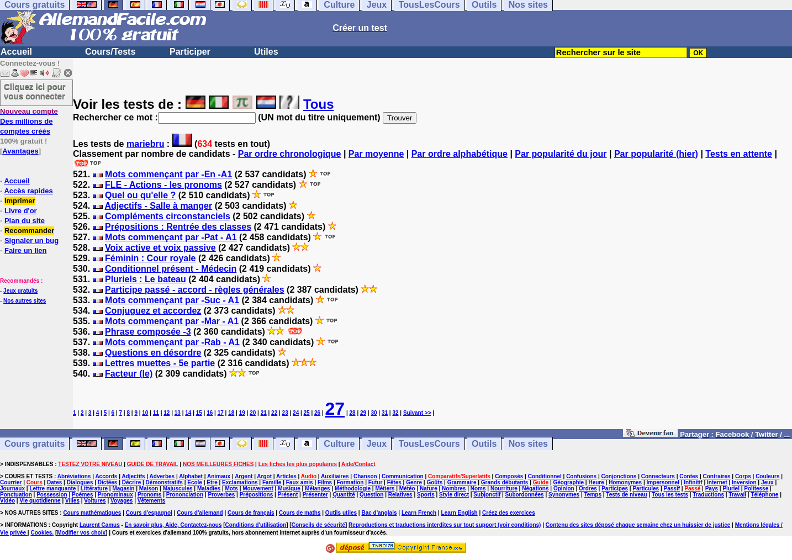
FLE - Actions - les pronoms (163, 184)
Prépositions (256, 495)
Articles (286, 476)
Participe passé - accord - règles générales (194, 289)
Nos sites (528, 443)
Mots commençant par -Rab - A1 (172, 342)
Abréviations (74, 476)
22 (274, 413)
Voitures (94, 501)
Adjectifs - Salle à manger (158, 205)
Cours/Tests (110, 51)
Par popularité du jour (560, 154)
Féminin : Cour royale (150, 258)
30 (374, 413)
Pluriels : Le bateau (145, 279)
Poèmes (82, 495)
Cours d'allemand (200, 513)
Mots (231, 488)
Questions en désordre (153, 352)
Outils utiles (341, 513)
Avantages (20, 151)
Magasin (123, 488)
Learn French (419, 513)
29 (363, 413)
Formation (350, 482)
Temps (592, 495)
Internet (717, 482)
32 (395, 413)
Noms (478, 488)
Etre (212, 482)
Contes (688, 476)
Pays (711, 488)
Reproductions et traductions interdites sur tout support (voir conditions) (445, 525)
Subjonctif (486, 495)
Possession (51, 495)
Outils (484, 443)
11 (156, 413)
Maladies (208, 488)
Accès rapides (28, 191)
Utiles (266, 51)
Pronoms (149, 495)
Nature (428, 488)
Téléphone (764, 495)
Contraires (717, 476)
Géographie (568, 482)
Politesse (756, 488)
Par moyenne (376, 154)
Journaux (12, 488)
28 (352, 413)
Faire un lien (25, 250)
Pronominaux (115, 495)
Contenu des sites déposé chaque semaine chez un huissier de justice (638, 525)
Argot (264, 476)
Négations (535, 488)
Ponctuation (16, 495)
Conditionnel (545, 476)
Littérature (94, 488)
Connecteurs (658, 476)
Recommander (29, 230)
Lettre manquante (52, 488)
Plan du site (24, 220)
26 (317, 413)
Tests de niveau (626, 495)
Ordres (588, 488)
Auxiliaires (335, 476)
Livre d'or (20, 211)
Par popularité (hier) (656, 154)
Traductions (708, 495)
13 (178, 413)
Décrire (131, 482)
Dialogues (80, 482)
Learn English (459, 513)
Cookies (41, 533)
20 (253, 413)
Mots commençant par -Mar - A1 (172, 321)
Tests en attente (738, 154)
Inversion (744, 482)
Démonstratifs (164, 482)
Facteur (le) (128, 373)
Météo (407, 488)
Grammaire (462, 482)
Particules (645, 488)
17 (221, 413)
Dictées (108, 482)
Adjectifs (133, 476)
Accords (106, 476)
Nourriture (504, 488)
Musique (289, 488)
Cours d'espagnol (149, 513)
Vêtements (152, 501)
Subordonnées (524, 495)
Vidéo (7, 501)
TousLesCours (429, 443)
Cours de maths (300, 513)
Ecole (194, 482)
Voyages (121, 501)
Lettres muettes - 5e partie (160, 363)
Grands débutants (505, 482)
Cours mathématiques (92, 513)
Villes (72, 501)
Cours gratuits (34, 443)
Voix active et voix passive (160, 247)
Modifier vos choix (81, 533)
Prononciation (184, 495)
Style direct (454, 495)
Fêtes (394, 482)
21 (264, 413)
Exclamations (239, 482)
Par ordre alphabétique (459, 154)
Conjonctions (619, 476)
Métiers (384, 488)
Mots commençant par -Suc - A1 (172, 300)
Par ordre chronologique (289, 154)
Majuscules (178, 488)
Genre (414, 482)
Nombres (454, 488)
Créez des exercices (508, 513)
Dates (54, 482)
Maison (148, 488)
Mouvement (257, 488)
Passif (672, 488)
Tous (318, 104)
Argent (243, 476)
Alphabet (191, 476)
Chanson (365, 476)
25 (307, 413)
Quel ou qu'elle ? (140, 195)
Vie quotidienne (39, 501)
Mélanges (317, 488)
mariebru (145, 144)
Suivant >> (417, 413)
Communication (403, 476)
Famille (271, 482)
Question (371, 495)
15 (199, 413)
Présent (288, 495)
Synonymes (563, 495)
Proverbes (221, 495)
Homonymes (625, 482)
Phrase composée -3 (148, 331)
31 (385, 413)
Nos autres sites (24, 301)
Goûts (434, 482)
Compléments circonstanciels (167, 216)
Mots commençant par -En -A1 (168, 174)
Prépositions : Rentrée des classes (178, 226)
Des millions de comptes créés (29, 121)
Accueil (16, 51)
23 (285, 413)
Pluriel (731, 488)
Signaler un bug (31, 240)
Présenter (315, 495)
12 (166, 413)
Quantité (343, 495)
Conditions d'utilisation (256, 525)
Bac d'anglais (379, 513)
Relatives (400, 495)
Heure (596, 482)
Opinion (563, 488)
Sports (426, 495)
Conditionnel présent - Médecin (170, 268)
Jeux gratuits (20, 291)
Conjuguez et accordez (153, 310)
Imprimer (19, 201)
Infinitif (693, 482)
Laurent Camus (100, 525)
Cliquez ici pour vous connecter (35, 91)
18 (231, 413)
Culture (339, 443)
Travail (737, 495)
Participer (190, 51)
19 (242, 413)
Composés (509, 476)
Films (325, 482)
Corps (743, 476)
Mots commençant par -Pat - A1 (171, 237)
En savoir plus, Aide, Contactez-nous (173, 525)
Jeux (377, 443)
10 (145, 413)
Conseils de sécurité (318, 525)
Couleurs (767, 476)
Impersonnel (663, 482)
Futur (375, 482)
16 (210, 413)
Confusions (581, 476)
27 (335, 409)
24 (296, 413)
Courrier (11, 482)
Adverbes (162, 476)
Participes (614, 488)
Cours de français (251, 513)
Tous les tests (670, 495)
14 (188, 413)
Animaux (218, 476)
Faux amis (299, 482)
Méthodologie (353, 488)
